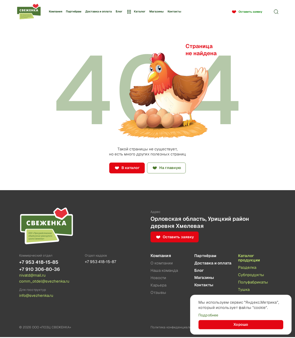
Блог (119, 11)
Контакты (174, 11)
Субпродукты (252, 275)
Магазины (156, 11)
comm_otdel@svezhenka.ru (45, 281)
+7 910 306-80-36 (40, 270)
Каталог (135, 12)
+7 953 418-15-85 (40, 262)
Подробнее (209, 314)
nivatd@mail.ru (33, 275)
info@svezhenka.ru (37, 296)
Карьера (158, 286)
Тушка (244, 290)
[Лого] (28, 12)
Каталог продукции (249, 258)
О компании (162, 263)
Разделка (248, 268)
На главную (171, 168)
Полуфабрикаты (254, 283)
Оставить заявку (250, 12)
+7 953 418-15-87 (101, 262)
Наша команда (165, 271)
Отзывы (158, 293)
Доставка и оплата (98, 11)
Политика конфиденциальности (175, 328)
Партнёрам (73, 11)
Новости (158, 278)
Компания (55, 11)
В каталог (129, 168)
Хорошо (240, 324)
